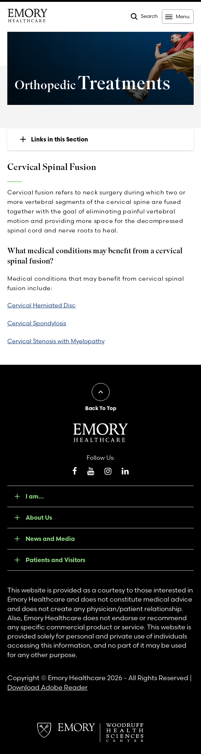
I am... (35, 496)
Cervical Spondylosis (36, 323)
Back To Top (100, 408)
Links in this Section (59, 139)
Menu (182, 16)
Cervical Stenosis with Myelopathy (56, 341)
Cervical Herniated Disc (41, 305)
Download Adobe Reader (47, 687)
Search (149, 16)
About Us (39, 517)
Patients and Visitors (55, 560)
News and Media (50, 538)
